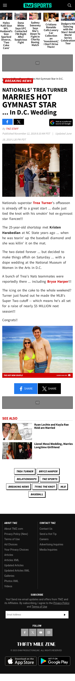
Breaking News (18, 486)
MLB (63, 486)
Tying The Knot (44, 486)
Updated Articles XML (16, 570)
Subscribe (64, 614)
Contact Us (46, 528)
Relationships (26, 479)
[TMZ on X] (32, 632)
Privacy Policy (61, 603)
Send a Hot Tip (48, 533)
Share (26, 389)
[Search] (70, 5)
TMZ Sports (49, 479)
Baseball (37, 494)
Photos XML (11, 581)
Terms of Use (12, 539)
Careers (44, 539)
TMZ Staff (12, 128)
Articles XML (11, 560)
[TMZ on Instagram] (48, 632)
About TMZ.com (13, 528)
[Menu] (5, 5)
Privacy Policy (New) (16, 533)
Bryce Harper (48, 471)
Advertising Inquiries (51, 544)
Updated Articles (13, 565)
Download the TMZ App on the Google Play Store (54, 661)
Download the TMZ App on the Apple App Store (21, 661)
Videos (8, 586)
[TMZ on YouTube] (40, 632)
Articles (8, 554)
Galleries (9, 575)
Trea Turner (24, 471)
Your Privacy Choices (16, 549)
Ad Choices (10, 544)
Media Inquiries (48, 549)
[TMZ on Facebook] (24, 632)
